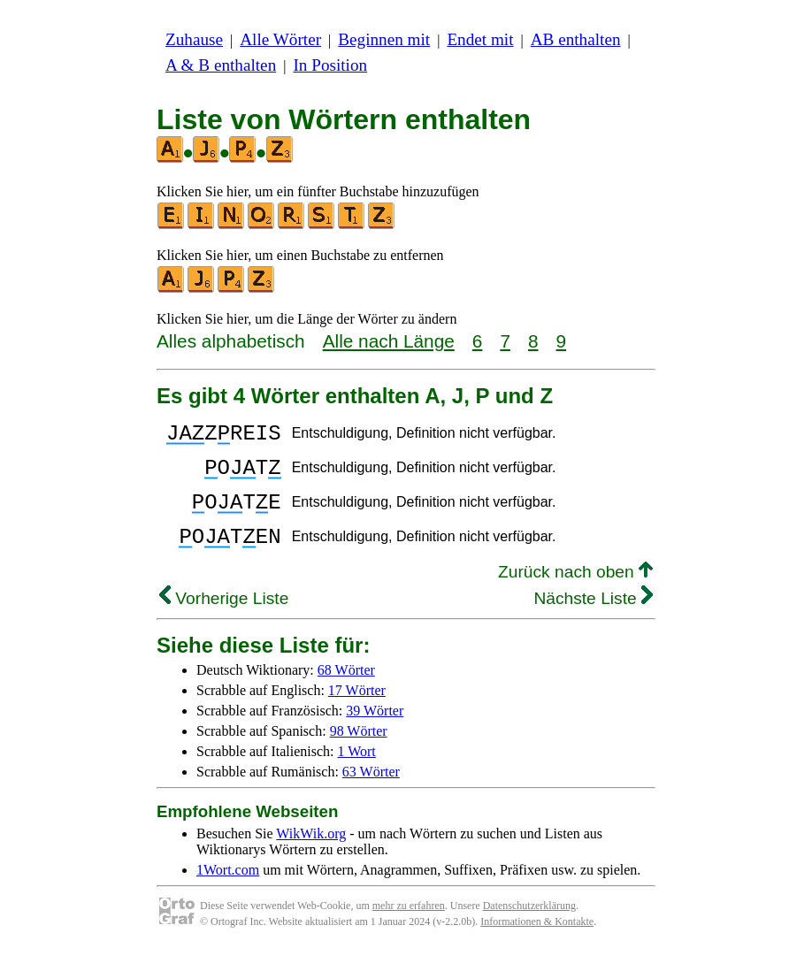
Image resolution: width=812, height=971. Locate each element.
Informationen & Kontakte (537, 943)
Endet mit (480, 39)
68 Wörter (346, 691)
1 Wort (357, 772)
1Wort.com (227, 890)
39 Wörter (374, 731)
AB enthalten (576, 39)
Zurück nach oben (575, 593)
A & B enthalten (220, 65)
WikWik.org (311, 854)
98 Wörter (358, 752)
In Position (330, 65)
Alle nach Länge (389, 341)
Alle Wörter (280, 39)
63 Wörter (371, 792)
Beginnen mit (384, 39)
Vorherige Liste (223, 619)
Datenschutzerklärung (529, 927)
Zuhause (194, 39)
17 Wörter (357, 711)
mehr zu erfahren (408, 927)
